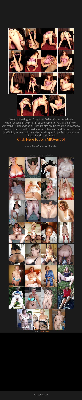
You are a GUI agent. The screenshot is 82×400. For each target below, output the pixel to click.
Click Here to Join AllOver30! (41, 139)
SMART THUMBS (44, 331)
